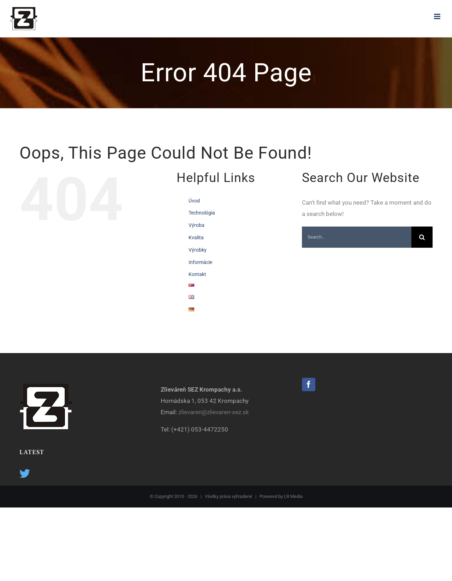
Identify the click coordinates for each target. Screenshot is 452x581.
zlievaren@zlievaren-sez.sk (214, 412)
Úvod (194, 201)
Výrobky (198, 250)
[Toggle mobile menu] (437, 16)
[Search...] (356, 237)
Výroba (196, 225)
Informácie (200, 262)
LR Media (293, 496)
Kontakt (197, 274)
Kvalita (196, 237)
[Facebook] (308, 384)
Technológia (202, 213)
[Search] (422, 237)
